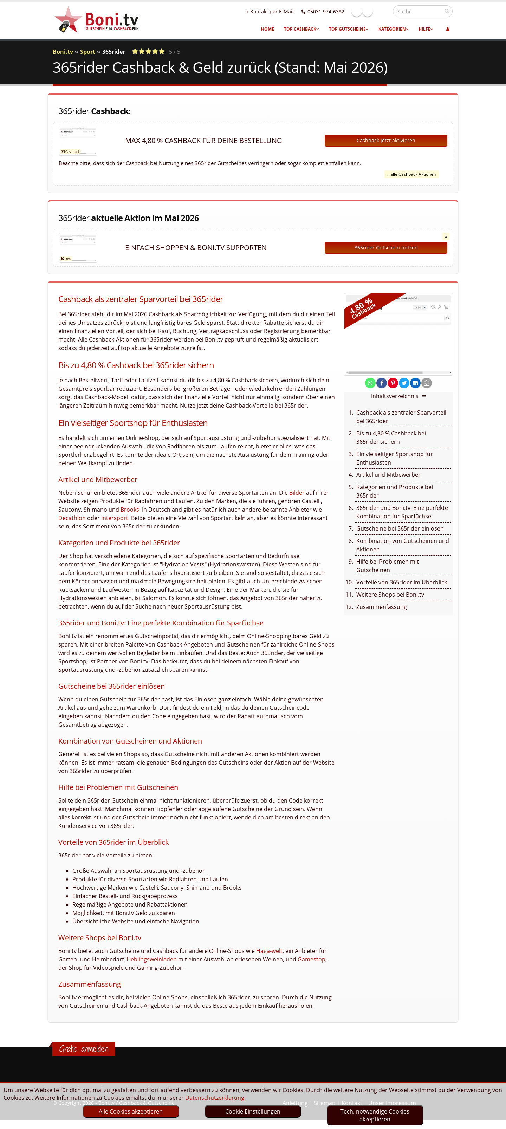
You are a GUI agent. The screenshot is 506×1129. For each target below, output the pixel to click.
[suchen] (446, 11)
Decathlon (72, 518)
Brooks (130, 509)
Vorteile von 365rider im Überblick (401, 582)
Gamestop (311, 959)
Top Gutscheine (349, 29)
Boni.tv (63, 52)
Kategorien (393, 29)
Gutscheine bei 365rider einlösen (400, 528)
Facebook (371, 11)
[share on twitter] (404, 383)
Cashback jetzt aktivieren (386, 140)
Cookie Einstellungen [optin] (252, 1111)
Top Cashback (301, 29)
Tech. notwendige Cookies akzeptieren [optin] (374, 1115)
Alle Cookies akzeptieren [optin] (131, 1111)
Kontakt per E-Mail (285, 11)
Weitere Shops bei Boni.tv (390, 594)
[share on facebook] (381, 383)
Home (267, 29)
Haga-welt (269, 951)
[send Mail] (426, 383)
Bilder (297, 493)
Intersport (114, 518)
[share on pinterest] (392, 383)
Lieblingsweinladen (151, 959)
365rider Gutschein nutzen (386, 247)
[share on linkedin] (415, 383)
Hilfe (426, 29)
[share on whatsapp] (370, 383)
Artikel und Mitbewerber (388, 475)
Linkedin (382, 11)
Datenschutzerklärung (214, 1098)
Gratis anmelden (83, 1049)
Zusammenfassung (381, 607)
